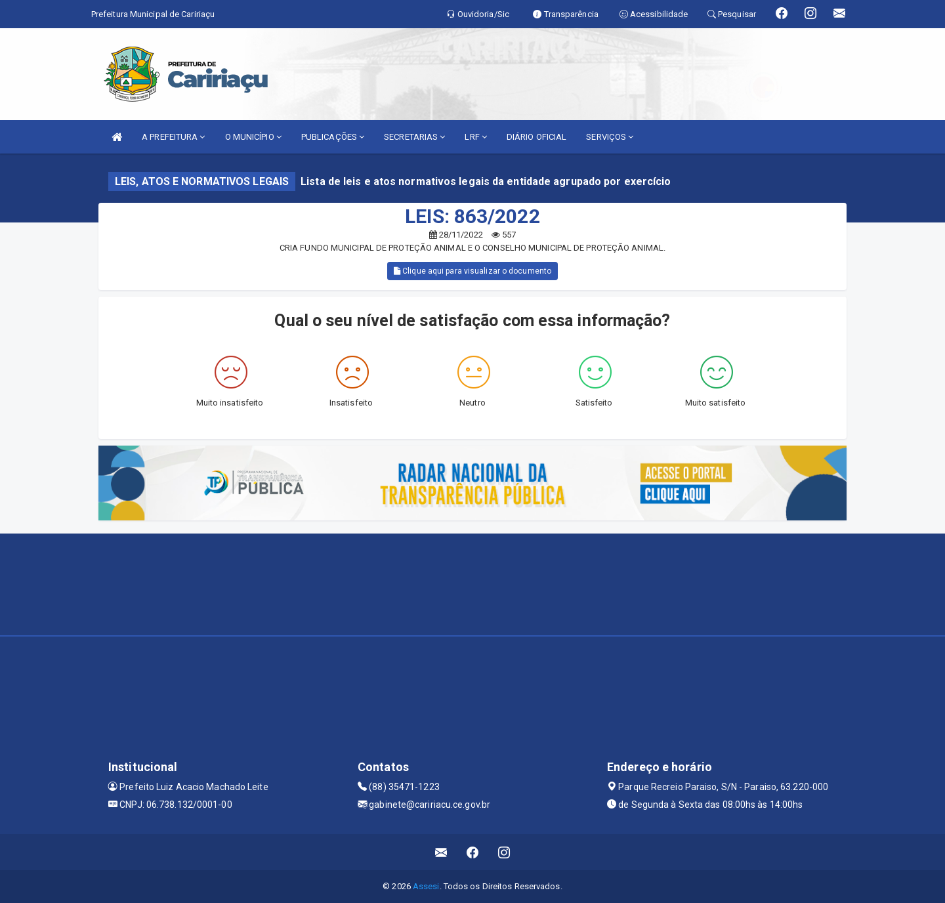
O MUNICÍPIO (253, 137)
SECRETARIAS (414, 137)
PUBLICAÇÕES (332, 137)
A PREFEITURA (173, 137)
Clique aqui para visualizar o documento (472, 271)
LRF (476, 137)
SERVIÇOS (609, 137)
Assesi (426, 886)
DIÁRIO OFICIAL (536, 137)
